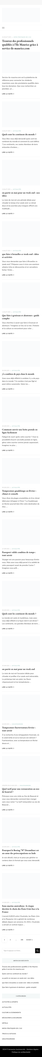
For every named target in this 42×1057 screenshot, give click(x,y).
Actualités (17, 131)
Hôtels (5, 1023)
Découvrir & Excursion (12, 1018)
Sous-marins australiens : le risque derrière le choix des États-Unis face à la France (20, 908)
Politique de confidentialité (21, 1052)
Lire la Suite (8, 94)
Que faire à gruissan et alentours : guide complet (20, 317)
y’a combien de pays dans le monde (18, 373)
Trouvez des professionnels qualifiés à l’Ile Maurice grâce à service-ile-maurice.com (20, 44)
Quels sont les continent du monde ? (19, 134)
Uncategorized (17, 724)
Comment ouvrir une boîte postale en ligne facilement (19, 431)
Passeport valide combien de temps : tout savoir (19, 554)
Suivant (29, 940)
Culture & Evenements (11, 1012)
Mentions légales (32, 1049)
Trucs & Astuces (9, 1034)
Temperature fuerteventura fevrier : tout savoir (19, 729)
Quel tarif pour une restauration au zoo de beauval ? (20, 790)
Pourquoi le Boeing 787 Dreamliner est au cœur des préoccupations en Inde (20, 852)
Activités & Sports (10, 1002)
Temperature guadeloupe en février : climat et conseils (19, 492)
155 (22, 939)
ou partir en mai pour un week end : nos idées (21, 194)
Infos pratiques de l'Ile (22, 37)
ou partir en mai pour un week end (18, 669)
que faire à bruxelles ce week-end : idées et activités (20, 256)
